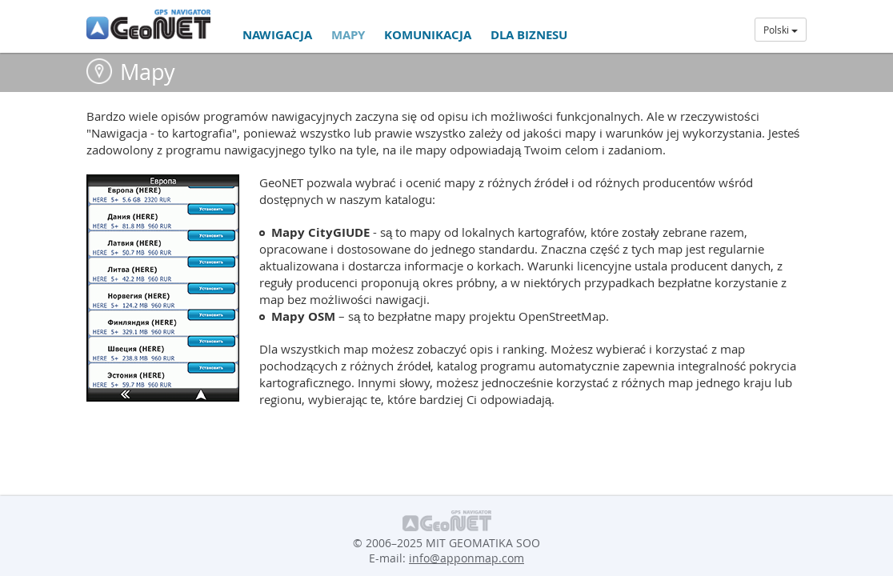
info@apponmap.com (466, 558)
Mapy (348, 34)
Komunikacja (427, 34)
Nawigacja (277, 34)
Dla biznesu (529, 34)
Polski (780, 29)
